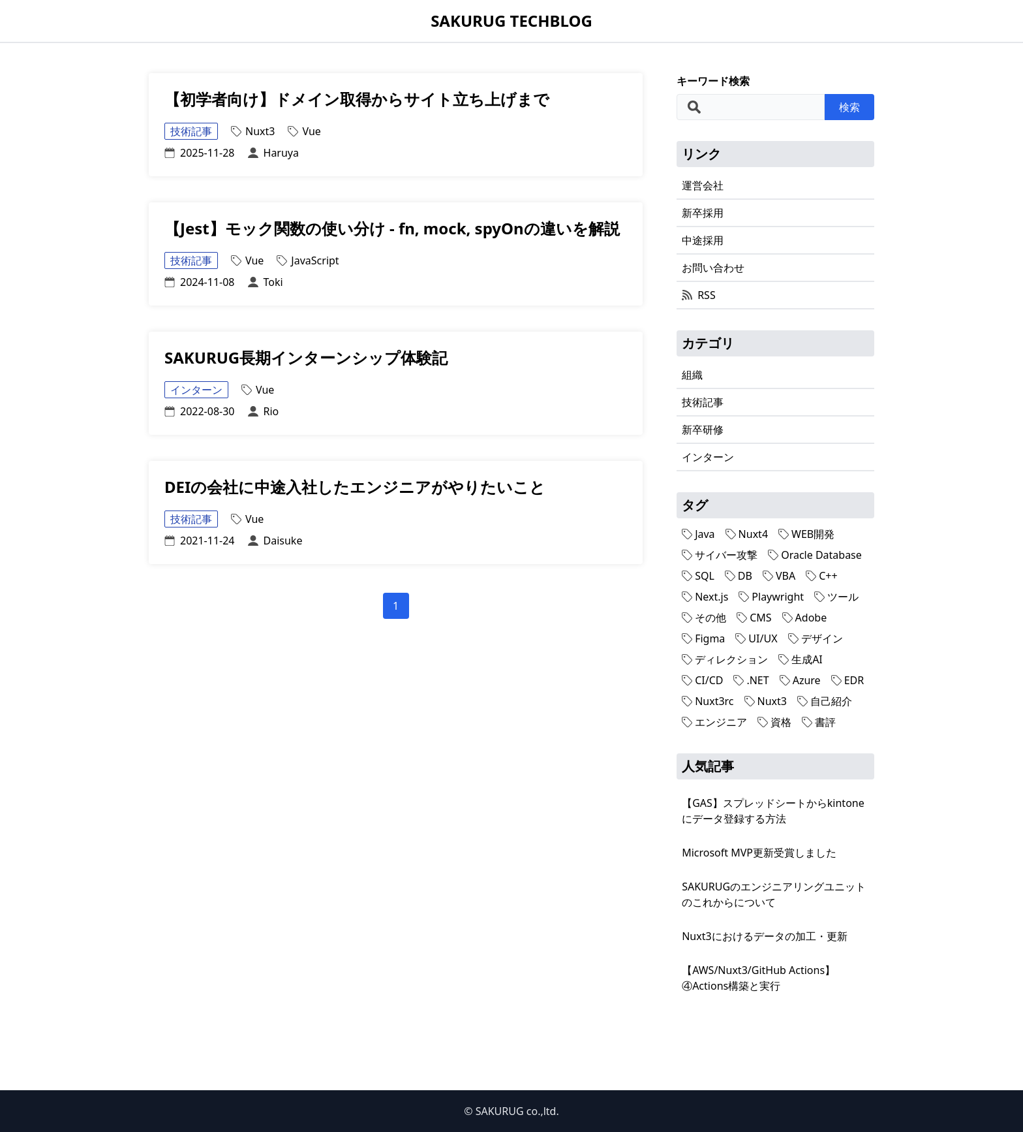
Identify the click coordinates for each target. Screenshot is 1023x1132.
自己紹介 (824, 701)
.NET (751, 680)
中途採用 (703, 240)
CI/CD (702, 680)
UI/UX (756, 638)
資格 (774, 722)
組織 (692, 375)
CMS (754, 617)
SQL (698, 576)
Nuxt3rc (707, 701)
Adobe (804, 617)
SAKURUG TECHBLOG (511, 20)
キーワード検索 (713, 81)
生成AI (800, 659)
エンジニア (714, 722)
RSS (699, 295)
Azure (800, 680)
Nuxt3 (765, 701)
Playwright (771, 597)
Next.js (705, 597)
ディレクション (725, 659)
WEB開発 (806, 534)
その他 (704, 617)
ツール (836, 597)
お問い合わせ (713, 267)
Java (698, 534)
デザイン (815, 638)
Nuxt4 (746, 534)
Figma (703, 638)
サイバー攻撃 (719, 555)
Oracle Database (815, 555)
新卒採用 (703, 213)
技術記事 (703, 402)
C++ (821, 576)
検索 (849, 107)
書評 (819, 722)
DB (738, 576)
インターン (708, 457)
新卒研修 (703, 429)
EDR (847, 680)
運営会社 (703, 185)
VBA (779, 576)
